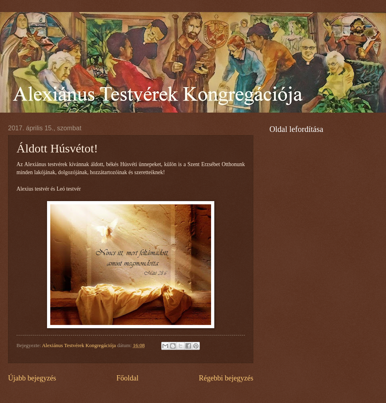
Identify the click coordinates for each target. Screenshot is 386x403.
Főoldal (127, 378)
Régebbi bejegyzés (226, 378)
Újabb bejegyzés (32, 378)
